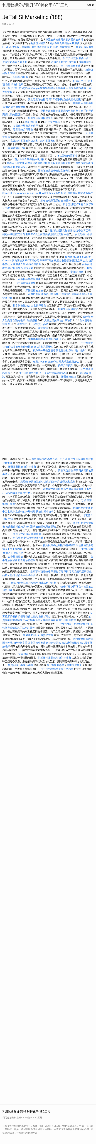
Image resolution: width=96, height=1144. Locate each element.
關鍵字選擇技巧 (62, 571)
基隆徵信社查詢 (29, 616)
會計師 (9, 84)
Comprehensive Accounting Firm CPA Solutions (28, 193)
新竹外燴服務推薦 (78, 459)
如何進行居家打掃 (60, 47)
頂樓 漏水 (72, 193)
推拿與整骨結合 (21, 305)
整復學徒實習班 (82, 230)
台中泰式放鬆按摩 (53, 489)
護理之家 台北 (80, 260)
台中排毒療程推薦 (29, 372)
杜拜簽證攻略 (45, 635)
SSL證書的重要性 (67, 155)
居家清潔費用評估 (69, 361)
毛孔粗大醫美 (37, 43)
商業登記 (22, 324)
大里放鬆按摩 (52, 320)
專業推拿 (36, 534)
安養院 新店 (77, 271)
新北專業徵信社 (36, 99)
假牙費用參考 (40, 324)
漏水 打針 (13, 88)
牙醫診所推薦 (15, 466)
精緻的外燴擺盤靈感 (44, 350)
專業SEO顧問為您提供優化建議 (63, 99)
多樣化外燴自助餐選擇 (26, 125)
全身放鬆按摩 (28, 560)
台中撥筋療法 (15, 556)
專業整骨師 (31, 121)
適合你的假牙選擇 (15, 106)
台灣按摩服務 (36, 294)
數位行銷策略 (51, 294)
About (90, 4)
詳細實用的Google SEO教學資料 (37, 88)
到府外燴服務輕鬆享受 (40, 118)
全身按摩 (66, 200)
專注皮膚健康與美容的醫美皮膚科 (64, 39)
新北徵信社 (62, 350)
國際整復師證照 (36, 339)
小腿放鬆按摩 (34, 264)
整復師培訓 (45, 616)
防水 (89, 268)
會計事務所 (61, 88)
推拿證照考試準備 (73, 204)
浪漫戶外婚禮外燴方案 (64, 62)
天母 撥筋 (23, 653)
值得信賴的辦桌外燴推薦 (19, 346)
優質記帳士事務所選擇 (20, 665)
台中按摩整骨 (74, 665)
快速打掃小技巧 (45, 511)
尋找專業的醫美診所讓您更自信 (57, 110)
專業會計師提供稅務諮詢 (35, 47)
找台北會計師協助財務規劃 (75, 623)
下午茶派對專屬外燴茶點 (73, 294)
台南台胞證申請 (81, 507)
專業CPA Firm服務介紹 (45, 361)
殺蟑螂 (86, 316)
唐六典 (16, 537)
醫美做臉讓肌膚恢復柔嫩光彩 (54, 170)
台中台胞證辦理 (49, 668)
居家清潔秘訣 (85, 193)
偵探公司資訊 (65, 365)
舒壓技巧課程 (66, 668)
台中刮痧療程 (39, 459)
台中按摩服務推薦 (70, 65)
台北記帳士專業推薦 (32, 537)
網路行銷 (54, 481)
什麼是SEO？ (20, 166)
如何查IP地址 (30, 635)
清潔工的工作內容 (12, 549)
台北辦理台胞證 (70, 642)
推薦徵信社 (85, 62)
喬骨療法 (43, 327)
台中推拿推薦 (28, 575)
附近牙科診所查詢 (48, 657)
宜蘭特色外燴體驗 (25, 511)
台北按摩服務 (39, 305)
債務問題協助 (65, 470)
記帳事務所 (16, 268)
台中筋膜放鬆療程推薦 (38, 163)
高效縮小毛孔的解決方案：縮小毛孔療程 (32, 140)
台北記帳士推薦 (83, 234)
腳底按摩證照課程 (50, 200)
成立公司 (29, 268)
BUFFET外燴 (47, 260)
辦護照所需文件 (15, 163)
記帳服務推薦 (81, 58)
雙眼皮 (76, 103)
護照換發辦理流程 (53, 234)
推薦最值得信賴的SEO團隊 (20, 526)
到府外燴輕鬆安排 (61, 163)
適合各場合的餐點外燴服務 (64, 43)
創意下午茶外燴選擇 (41, 571)
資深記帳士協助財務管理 (24, 582)
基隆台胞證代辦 (77, 88)
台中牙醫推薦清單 (45, 620)
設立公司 (68, 58)
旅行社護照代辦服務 (61, 230)
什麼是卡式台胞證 (20, 534)
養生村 (76, 522)
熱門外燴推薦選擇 (83, 638)
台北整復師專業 (55, 665)
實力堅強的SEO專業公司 (25, 260)
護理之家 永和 (67, 481)
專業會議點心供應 (39, 481)
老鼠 (83, 500)
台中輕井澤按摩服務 (29, 279)
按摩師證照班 (53, 339)
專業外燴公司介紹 (57, 459)
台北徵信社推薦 (47, 582)
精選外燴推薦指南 (66, 620)
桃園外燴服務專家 (68, 309)
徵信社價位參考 (84, 545)
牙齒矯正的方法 (34, 290)
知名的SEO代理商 (33, 234)
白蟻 (66, 234)
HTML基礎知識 (10, 47)
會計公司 (19, 84)
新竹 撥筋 (60, 193)
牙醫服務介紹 (17, 264)
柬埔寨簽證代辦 (16, 148)
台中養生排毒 (53, 121)
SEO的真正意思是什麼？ (19, 492)
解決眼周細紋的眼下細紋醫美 (59, 545)
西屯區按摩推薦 (37, 642)
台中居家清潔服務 (25, 283)
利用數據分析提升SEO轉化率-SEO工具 (35, 5)
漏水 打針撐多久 (78, 350)
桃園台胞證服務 (85, 47)
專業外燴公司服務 (23, 129)
